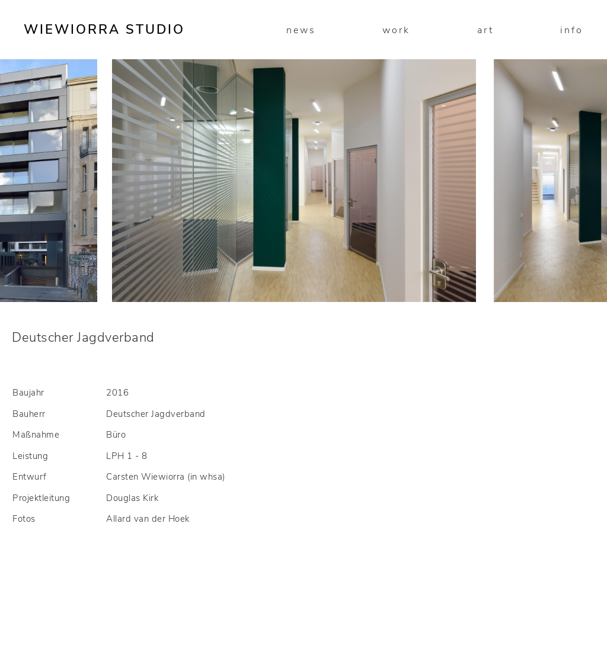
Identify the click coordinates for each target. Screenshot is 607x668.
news (301, 30)
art (485, 30)
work (396, 30)
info (571, 30)
